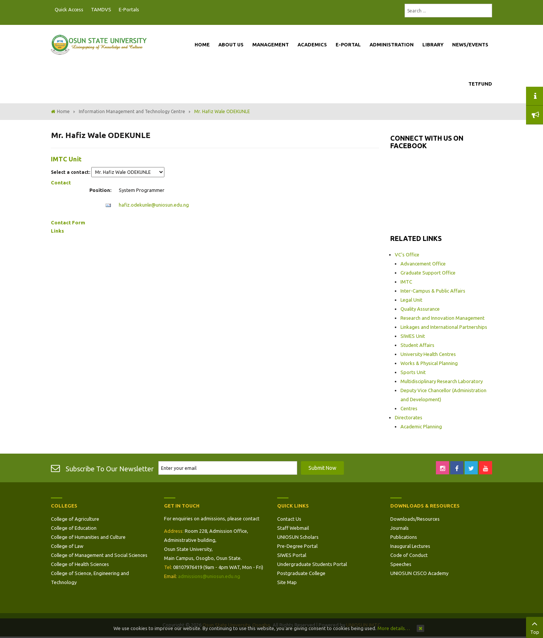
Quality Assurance (420, 308)
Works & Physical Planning (429, 363)
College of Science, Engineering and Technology (90, 578)
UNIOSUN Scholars (298, 537)
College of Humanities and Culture (88, 537)
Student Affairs (417, 345)
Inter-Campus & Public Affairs (432, 290)
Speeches (400, 564)
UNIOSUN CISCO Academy (419, 573)
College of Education (74, 528)
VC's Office (407, 254)
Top (534, 627)
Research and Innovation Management (442, 318)
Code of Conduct (409, 555)
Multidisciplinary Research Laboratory (441, 381)
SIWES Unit (412, 336)
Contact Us (289, 518)
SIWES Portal (291, 555)
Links (57, 230)
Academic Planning (421, 426)
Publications (403, 537)
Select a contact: (70, 172)
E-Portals (129, 9)
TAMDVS (101, 9)
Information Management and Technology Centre (132, 111)
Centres (408, 408)
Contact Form (68, 222)
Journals (399, 528)
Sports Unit (413, 372)
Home (63, 111)
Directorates (408, 417)
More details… (393, 628)
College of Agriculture (75, 518)
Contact (61, 182)
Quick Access (69, 9)
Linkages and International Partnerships (443, 327)
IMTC (406, 281)
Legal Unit (411, 299)
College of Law (67, 546)
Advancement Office (423, 263)
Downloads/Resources (415, 518)
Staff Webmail (293, 528)
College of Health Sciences (80, 564)
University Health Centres (428, 354)
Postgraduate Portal (145, 9)
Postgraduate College (301, 573)
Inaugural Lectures (410, 546)
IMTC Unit (66, 159)
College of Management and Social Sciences (99, 555)
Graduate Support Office (428, 272)
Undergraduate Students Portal (312, 564)
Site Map (287, 582)
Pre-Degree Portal (297, 546)
